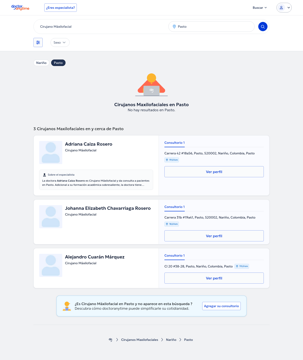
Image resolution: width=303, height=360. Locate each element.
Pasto (58, 63)
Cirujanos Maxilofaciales (139, 340)
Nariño (41, 63)
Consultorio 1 (174, 143)
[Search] (262, 26)
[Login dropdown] (284, 7)
